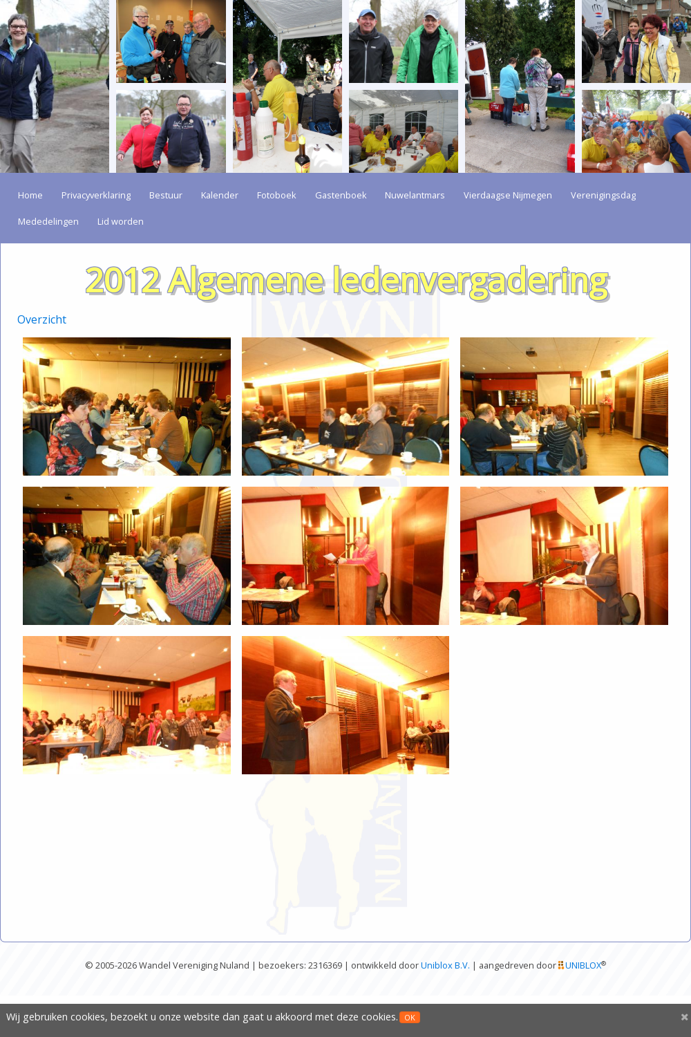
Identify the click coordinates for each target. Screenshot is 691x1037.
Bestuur (165, 195)
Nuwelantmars (415, 195)
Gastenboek (341, 195)
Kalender (219, 195)
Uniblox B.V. (445, 965)
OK (409, 1017)
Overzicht (41, 319)
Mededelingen (48, 221)
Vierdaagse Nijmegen (508, 195)
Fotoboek (276, 195)
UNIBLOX (583, 965)
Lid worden (120, 221)
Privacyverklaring (96, 195)
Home (30, 195)
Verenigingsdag (603, 195)
